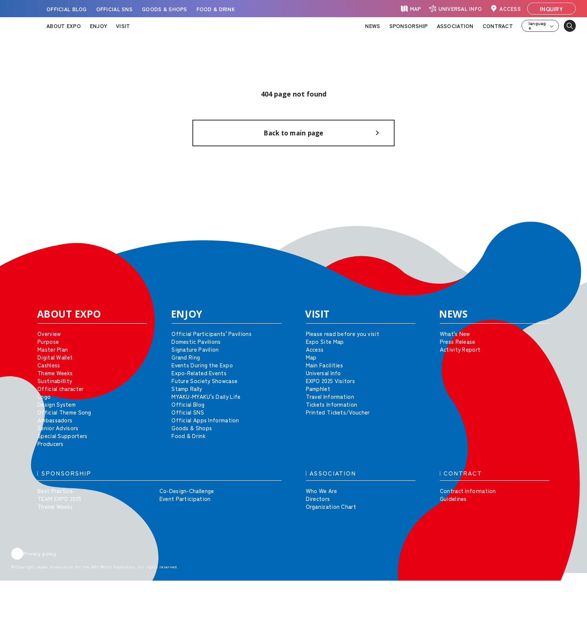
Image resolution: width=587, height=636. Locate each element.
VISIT (123, 26)
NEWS (372, 26)
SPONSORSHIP (408, 26)
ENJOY (98, 26)
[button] (564, 239)
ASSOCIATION (455, 26)
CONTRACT (498, 26)
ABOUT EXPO (63, 26)
